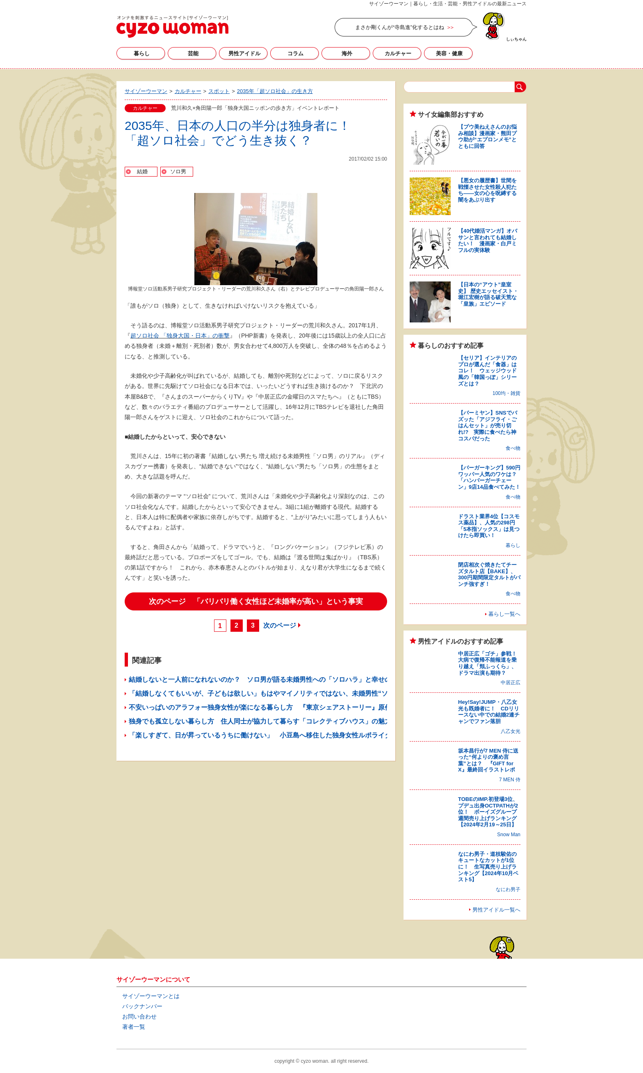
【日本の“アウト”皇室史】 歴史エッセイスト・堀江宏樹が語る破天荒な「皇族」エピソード (488, 294)
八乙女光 (510, 731)
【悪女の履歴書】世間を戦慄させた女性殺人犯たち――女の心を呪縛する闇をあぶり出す (487, 190)
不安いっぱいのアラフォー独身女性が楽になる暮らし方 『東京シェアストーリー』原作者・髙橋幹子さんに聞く (296, 707)
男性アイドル (244, 53)
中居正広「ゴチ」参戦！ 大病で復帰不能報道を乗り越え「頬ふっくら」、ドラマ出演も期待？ (490, 663)
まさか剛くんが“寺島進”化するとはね (399, 27)
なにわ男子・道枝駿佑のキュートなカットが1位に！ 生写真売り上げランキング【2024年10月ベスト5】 (488, 866)
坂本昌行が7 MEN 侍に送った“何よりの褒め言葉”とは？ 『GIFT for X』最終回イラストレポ (488, 760)
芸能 (193, 53)
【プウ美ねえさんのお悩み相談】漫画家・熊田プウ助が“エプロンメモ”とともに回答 (487, 136)
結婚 (142, 171)
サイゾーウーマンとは (151, 996)
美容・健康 (449, 53)
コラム (295, 53)
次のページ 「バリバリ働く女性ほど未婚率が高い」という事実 (256, 601)
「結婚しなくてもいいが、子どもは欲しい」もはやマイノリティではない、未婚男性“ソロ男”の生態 (276, 693)
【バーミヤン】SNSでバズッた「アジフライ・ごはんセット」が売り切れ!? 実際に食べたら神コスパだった (487, 425)
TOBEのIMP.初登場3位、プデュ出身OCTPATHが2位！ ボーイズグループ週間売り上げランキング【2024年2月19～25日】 (488, 812)
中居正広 (510, 682)
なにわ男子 (508, 889)
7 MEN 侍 (509, 780)
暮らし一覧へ (504, 614)
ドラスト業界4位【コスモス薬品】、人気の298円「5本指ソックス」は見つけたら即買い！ (489, 526)
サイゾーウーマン (172, 27)
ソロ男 (178, 171)
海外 (347, 53)
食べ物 (513, 448)
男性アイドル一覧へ (496, 910)
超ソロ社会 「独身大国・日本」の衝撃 (180, 335)
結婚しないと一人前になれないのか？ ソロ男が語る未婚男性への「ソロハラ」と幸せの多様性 (270, 679)
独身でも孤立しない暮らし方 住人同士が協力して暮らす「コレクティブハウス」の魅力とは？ (270, 721)
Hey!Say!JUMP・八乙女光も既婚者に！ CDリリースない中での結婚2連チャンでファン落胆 (489, 711)
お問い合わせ (139, 1016)
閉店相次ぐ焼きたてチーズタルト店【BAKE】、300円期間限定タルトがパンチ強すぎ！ (489, 574)
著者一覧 (133, 1026)
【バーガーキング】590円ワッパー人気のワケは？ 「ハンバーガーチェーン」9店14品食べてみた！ (490, 477)
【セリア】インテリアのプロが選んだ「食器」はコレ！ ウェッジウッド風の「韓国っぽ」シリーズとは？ (487, 370)
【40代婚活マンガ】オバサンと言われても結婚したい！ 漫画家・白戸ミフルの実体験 (487, 240)
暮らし (142, 53)
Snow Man (508, 834)
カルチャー (398, 53)
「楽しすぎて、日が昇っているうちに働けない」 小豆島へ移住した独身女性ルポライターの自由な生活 (283, 735)
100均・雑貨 (506, 393)
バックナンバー (142, 1006)
